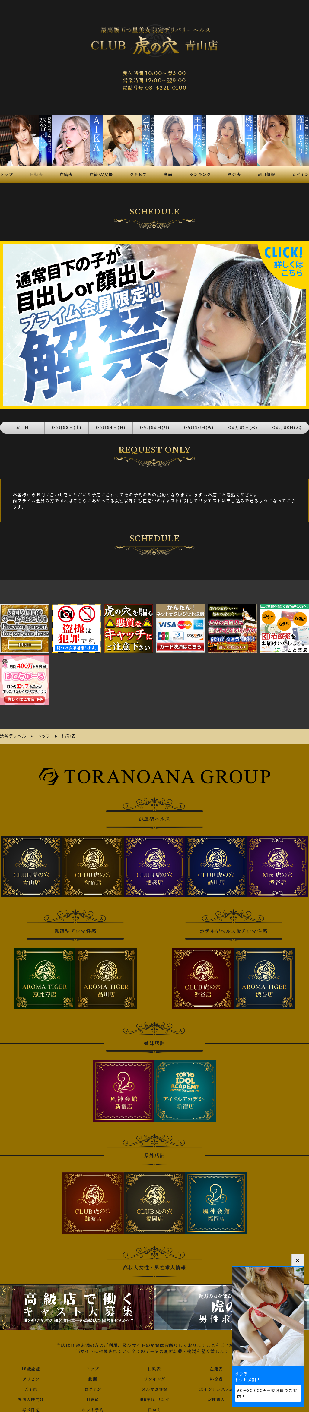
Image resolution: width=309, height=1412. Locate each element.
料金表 (216, 1376)
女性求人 (216, 1397)
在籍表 (216, 1366)
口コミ (154, 1407)
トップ (93, 1366)
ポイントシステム (216, 1387)
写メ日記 (31, 1407)
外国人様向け (31, 1397)
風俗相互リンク (154, 1397)
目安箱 (93, 1397)
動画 (92, 1376)
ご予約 (31, 1387)
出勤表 (154, 1366)
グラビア (31, 1376)
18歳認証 (31, 1366)
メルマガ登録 (154, 1387)
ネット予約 (92, 1407)
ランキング (154, 1376)
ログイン (93, 1387)
